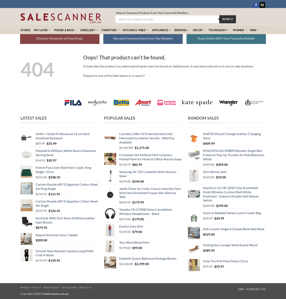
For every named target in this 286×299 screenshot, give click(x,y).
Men (254, 30)
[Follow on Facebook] (256, 5)
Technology (218, 30)
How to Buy (51, 287)
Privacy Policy (31, 287)
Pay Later (42, 30)
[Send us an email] (262, 5)
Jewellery (89, 30)
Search (227, 19)
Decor (199, 30)
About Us (85, 287)
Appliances (161, 30)
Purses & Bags (65, 30)
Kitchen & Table (135, 30)
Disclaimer (69, 287)
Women (240, 30)
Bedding (181, 30)
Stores (26, 30)
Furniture (110, 30)
